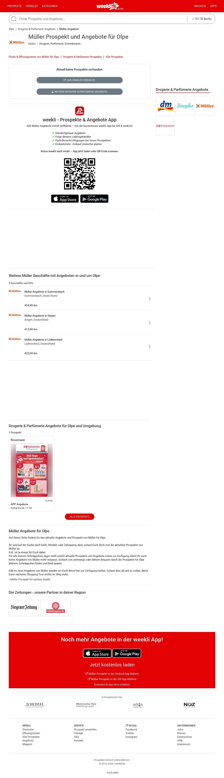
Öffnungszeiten (31, 733)
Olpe (11, 29)
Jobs (180, 729)
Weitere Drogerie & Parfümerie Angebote (79, 91)
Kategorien (50, 6)
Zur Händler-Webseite (79, 80)
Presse (181, 733)
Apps (213, 6)
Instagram (131, 736)
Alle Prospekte (114, 56)
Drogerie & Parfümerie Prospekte (82, 56)
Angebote (28, 740)
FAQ (76, 736)
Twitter (130, 733)
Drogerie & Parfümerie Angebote (36, 29)
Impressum (183, 744)
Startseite (28, 729)
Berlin (121, 8)
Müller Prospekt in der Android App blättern (112, 673)
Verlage (78, 733)
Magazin (200, 6)
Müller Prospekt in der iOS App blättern (112, 679)
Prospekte (14, 6)
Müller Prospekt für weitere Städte (29, 579)
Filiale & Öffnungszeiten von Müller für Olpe (34, 56)
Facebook (131, 729)
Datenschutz (184, 736)
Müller (32, 43)
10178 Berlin (202, 19)
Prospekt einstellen (85, 729)
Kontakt (78, 740)
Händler (32, 6)
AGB (179, 740)
